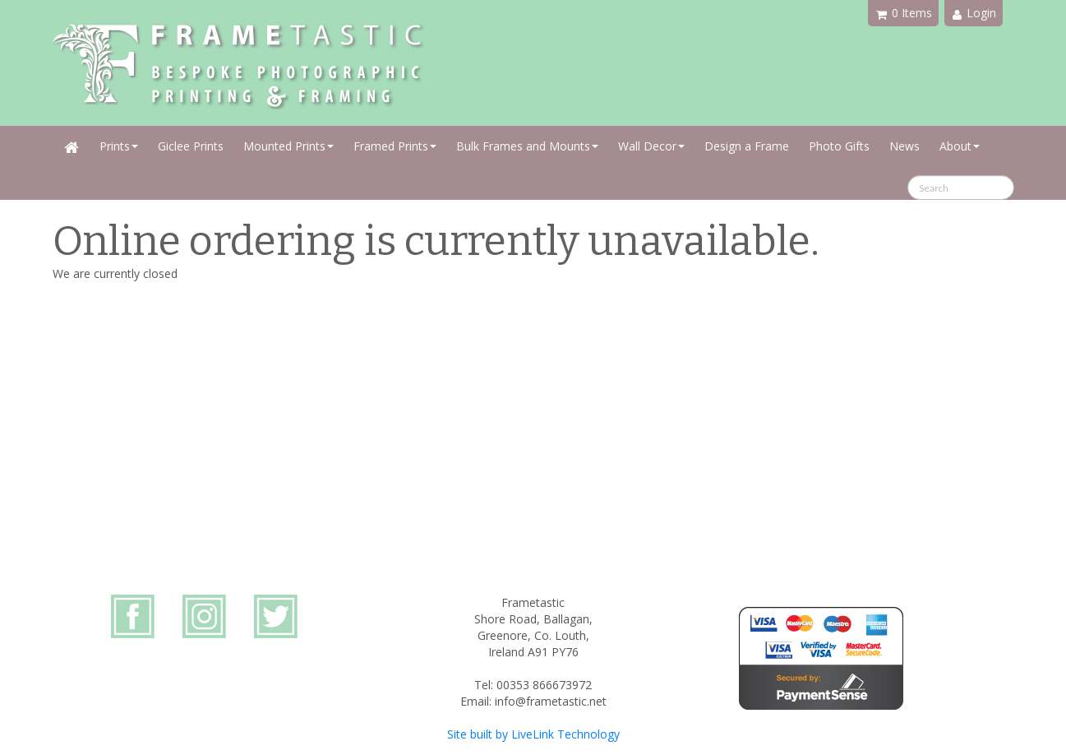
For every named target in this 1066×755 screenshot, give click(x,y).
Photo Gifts (839, 146)
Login (974, 13)
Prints (118, 146)
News (904, 146)
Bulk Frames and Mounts (527, 146)
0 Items (904, 13)
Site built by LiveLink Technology (533, 734)
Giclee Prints (191, 146)
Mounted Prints (288, 146)
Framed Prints (394, 146)
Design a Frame (746, 146)
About (959, 146)
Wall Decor (651, 146)
